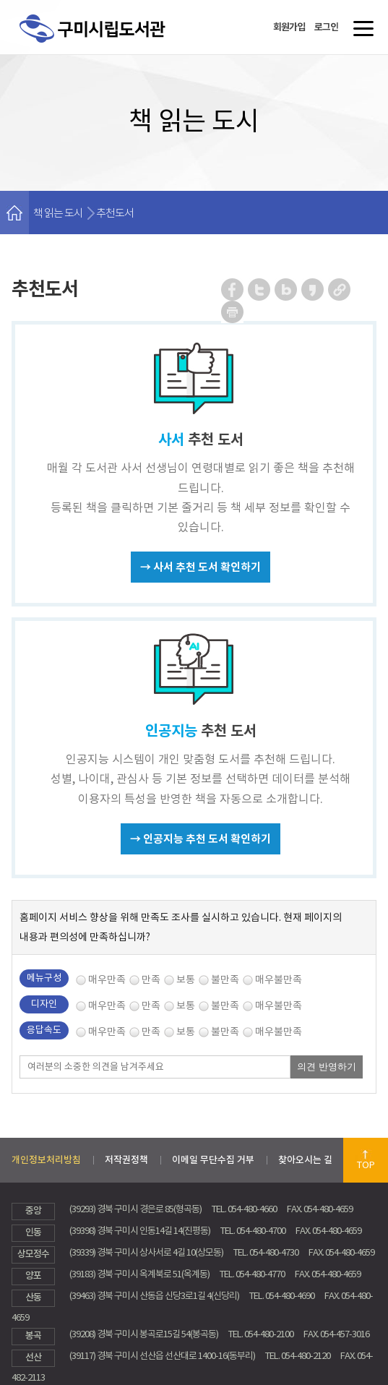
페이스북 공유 (233, 289)
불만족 (225, 979)
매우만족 (107, 979)
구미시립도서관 (107, 45)
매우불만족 (278, 979)
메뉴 (360, 33)
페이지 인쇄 (232, 312)
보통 (185, 979)
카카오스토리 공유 (313, 289)
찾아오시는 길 (305, 1160)
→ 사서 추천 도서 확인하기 (200, 567)
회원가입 (289, 27)
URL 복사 (340, 289)
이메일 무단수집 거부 (213, 1160)
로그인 (326, 27)
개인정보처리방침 (46, 1160)
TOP (366, 1165)
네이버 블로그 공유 (286, 289)
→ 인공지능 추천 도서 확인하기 (200, 839)
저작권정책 (126, 1160)
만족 (151, 979)
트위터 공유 (260, 289)
